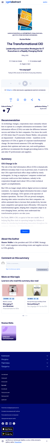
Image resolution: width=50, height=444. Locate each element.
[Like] (11, 99)
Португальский (5, 392)
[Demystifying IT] (37, 290)
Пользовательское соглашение (9, 415)
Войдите (9, 90)
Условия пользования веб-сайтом (10, 411)
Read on (25, 231)
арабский (3, 399)
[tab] (23, 315)
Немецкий (4, 378)
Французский (4, 396)
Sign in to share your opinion (13, 269)
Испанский (4, 381)
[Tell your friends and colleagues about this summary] (32, 100)
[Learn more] (12, 106)
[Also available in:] (39, 100)
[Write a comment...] (27, 264)
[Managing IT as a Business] (13, 290)
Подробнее (17, 442)
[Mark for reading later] (18, 100)
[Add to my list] (25, 100)
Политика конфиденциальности (10, 407)
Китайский (4, 389)
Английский (4, 374)
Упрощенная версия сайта (8, 418)
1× (11, 83)
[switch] (25, 83)
